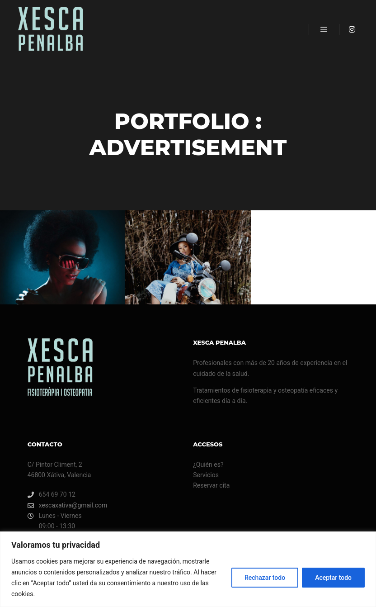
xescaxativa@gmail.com (68, 505)
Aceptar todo (333, 577)
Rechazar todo (264, 577)
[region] (188, 569)
